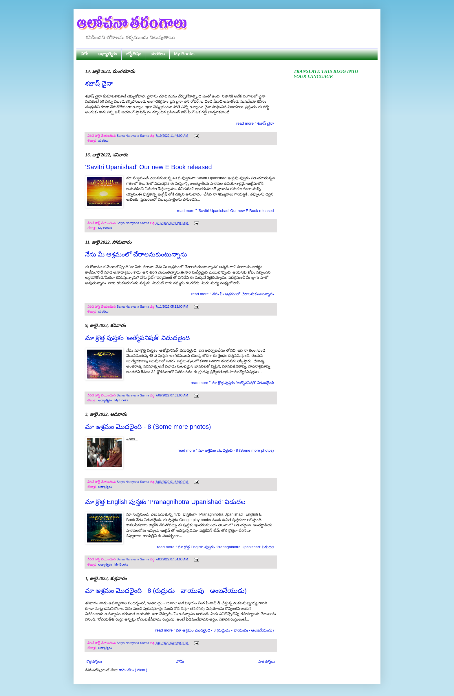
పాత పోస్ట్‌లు (266, 662)
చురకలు (158, 53)
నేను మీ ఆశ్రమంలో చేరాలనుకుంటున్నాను (136, 254)
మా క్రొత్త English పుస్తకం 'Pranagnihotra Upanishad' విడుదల (165, 501)
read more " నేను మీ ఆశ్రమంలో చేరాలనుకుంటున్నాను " (233, 294)
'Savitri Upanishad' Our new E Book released (148, 167)
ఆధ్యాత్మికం (107, 53)
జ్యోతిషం (133, 53)
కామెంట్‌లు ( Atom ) (133, 670)
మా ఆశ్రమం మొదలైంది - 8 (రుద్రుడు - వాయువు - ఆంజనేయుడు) (166, 590)
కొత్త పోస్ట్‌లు (94, 662)
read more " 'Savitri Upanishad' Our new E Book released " (226, 210)
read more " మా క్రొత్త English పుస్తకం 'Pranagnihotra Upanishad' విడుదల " (216, 547)
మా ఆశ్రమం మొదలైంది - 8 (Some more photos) (148, 426)
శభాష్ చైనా (99, 83)
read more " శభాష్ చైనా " (256, 123)
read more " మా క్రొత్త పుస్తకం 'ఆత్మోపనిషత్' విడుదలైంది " (233, 383)
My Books (184, 53)
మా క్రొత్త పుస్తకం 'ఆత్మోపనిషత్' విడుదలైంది (137, 337)
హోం (84, 53)
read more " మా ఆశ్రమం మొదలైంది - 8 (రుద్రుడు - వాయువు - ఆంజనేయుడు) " (215, 630)
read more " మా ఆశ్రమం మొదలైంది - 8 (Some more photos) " (226, 450)
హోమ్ (180, 662)
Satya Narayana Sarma (133, 135)
